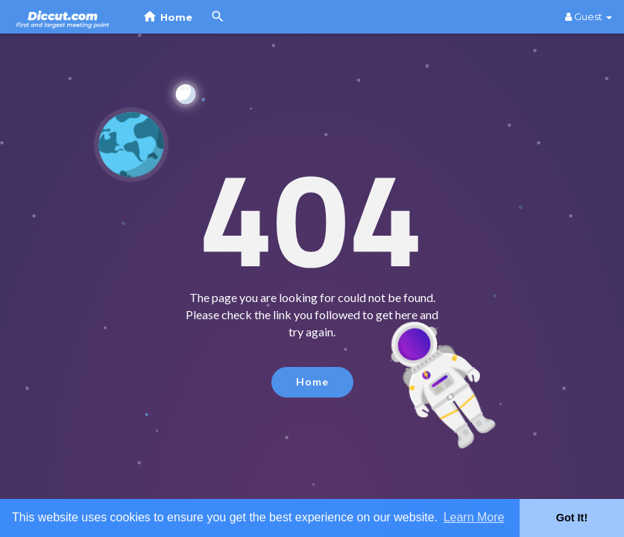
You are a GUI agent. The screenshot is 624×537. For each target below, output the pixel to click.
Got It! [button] (571, 518)
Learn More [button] (474, 517)
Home (312, 381)
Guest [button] (588, 16)
